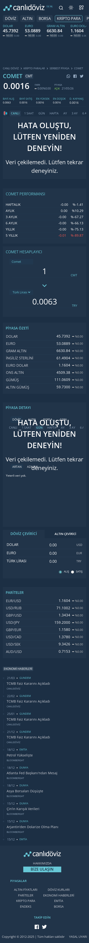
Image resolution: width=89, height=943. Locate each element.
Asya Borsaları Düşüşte (25, 791)
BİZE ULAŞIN (42, 869)
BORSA (45, 18)
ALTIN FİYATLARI (25, 889)
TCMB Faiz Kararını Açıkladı (28, 683)
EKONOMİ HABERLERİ (58, 895)
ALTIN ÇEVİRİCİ (65, 534)
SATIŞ (79, 571)
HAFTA (54, 113)
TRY (74, 305)
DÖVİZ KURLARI (59, 889)
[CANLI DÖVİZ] (24, 7)
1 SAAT (29, 113)
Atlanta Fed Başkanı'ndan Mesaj (32, 773)
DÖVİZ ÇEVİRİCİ (23, 534)
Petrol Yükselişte (20, 755)
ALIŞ (66, 571)
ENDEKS (25, 906)
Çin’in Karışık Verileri (23, 809)
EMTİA (58, 901)
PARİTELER (25, 895)
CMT (74, 275)
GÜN (41, 113)
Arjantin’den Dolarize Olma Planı (32, 827)
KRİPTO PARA (68, 18)
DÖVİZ (10, 18)
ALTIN (27, 18)
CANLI (15, 113)
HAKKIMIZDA (42, 863)
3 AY (75, 113)
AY (65, 113)
